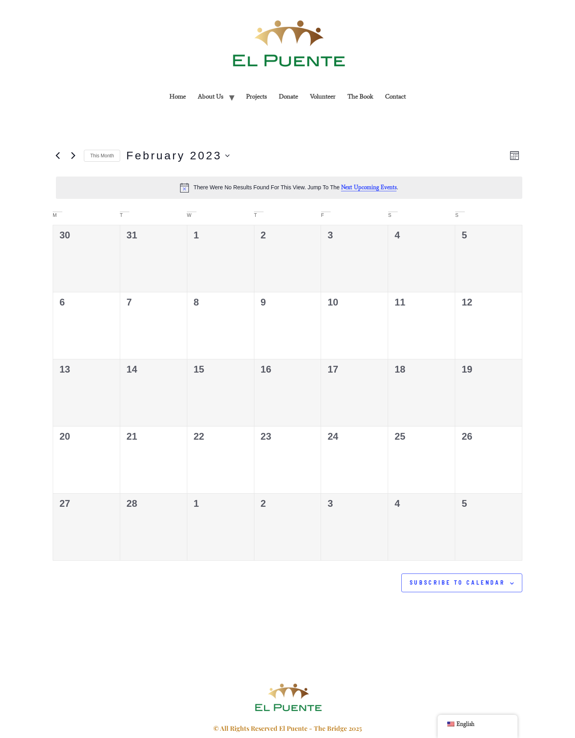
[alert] (289, 188)
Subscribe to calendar (457, 582)
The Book (360, 96)
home (177, 96)
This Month (102, 156)
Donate (288, 96)
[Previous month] (57, 156)
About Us (210, 96)
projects (256, 96)
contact (395, 96)
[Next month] (73, 156)
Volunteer (322, 96)
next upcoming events (369, 187)
